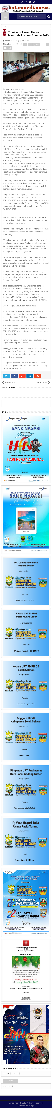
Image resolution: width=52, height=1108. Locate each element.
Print (36, 45)
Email (7, 48)
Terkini (10, 1081)
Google (31, 1106)
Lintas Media (14, 1103)
